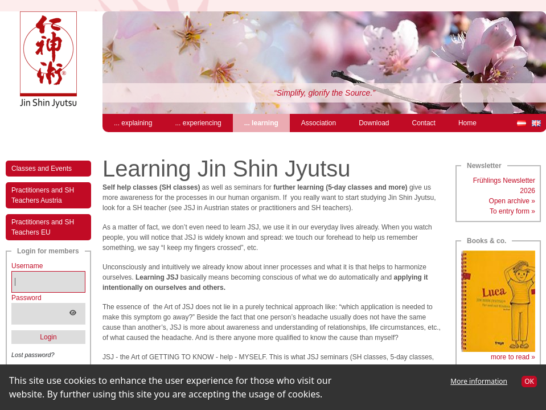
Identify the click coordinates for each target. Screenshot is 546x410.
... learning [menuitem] (267, 122)
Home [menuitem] (467, 123)
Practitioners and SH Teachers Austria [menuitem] (42, 195)
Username (27, 266)
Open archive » (512, 201)
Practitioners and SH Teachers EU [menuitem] (42, 227)
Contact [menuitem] (424, 123)
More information (478, 381)
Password (26, 298)
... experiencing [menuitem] (198, 123)
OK (529, 381)
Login (48, 337)
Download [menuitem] (374, 123)
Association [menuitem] (318, 123)
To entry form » (512, 211)
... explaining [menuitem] (133, 123)
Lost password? (33, 354)
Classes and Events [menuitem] (41, 169)
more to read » (513, 357)
